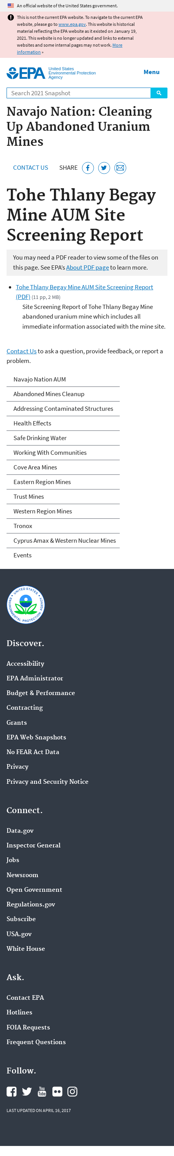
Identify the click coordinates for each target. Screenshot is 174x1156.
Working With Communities (50, 452)
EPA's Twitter (27, 1092)
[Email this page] (120, 168)
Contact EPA (25, 998)
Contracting (25, 708)
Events (22, 555)
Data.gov (20, 831)
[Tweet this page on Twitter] (104, 168)
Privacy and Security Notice (48, 782)
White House (26, 949)
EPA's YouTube (42, 1092)
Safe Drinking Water (40, 438)
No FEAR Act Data (33, 752)
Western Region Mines (42, 511)
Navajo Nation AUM (39, 379)
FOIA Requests (28, 1027)
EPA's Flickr (57, 1092)
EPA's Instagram (72, 1092)
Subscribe (21, 919)
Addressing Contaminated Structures (63, 408)
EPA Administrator (35, 678)
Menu (152, 72)
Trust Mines (28, 496)
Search (159, 93)
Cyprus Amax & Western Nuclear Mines (64, 540)
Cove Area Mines (35, 467)
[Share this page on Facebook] (88, 168)
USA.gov (19, 934)
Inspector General (33, 845)
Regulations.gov (31, 904)
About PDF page (87, 267)
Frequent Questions (36, 1042)
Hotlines (19, 1012)
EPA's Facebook (12, 1092)
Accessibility (25, 664)
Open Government (34, 890)
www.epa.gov (72, 24)
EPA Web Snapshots (36, 737)
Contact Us (30, 167)
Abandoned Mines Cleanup (48, 394)
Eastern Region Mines (42, 482)
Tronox (22, 525)
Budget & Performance (41, 693)
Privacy (17, 767)
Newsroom (22, 875)
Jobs (13, 860)
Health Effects (32, 423)
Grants (17, 723)
